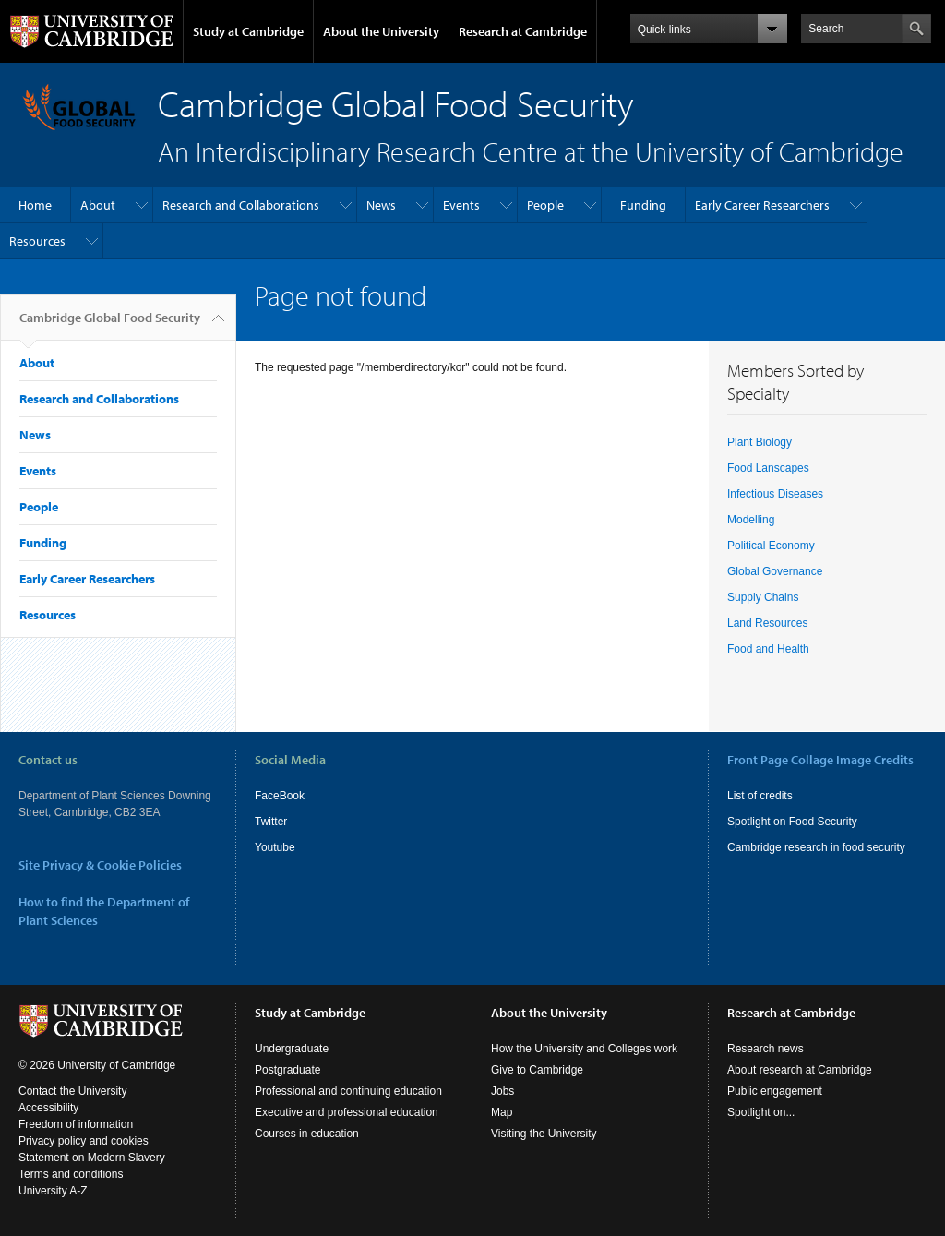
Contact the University (72, 1091)
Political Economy (771, 545)
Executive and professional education (346, 1112)
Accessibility (48, 1107)
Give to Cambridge (537, 1069)
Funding (643, 205)
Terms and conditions (70, 1174)
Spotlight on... (761, 1112)
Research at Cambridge (523, 31)
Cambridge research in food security (816, 847)
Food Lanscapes (768, 468)
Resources (37, 241)
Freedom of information (75, 1124)
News (381, 205)
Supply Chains (762, 597)
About (97, 205)
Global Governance (774, 571)
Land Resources (767, 623)
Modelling (750, 519)
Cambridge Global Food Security (109, 325)
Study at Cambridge (248, 31)
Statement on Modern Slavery (91, 1157)
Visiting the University (544, 1133)
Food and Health (768, 648)
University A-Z (53, 1190)
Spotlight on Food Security (792, 821)
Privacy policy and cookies (83, 1140)
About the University (381, 31)
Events (461, 205)
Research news (765, 1048)
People (545, 205)
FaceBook (280, 795)
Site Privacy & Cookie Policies (100, 865)
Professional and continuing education (348, 1091)
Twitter (271, 821)
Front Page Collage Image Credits (820, 759)
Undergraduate (292, 1048)
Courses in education (307, 1133)
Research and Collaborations (240, 205)
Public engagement (774, 1091)
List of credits (760, 795)
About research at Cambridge (799, 1069)
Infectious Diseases (775, 493)
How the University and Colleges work (584, 1048)
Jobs (502, 1091)
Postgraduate (287, 1069)
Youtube (275, 847)
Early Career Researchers (762, 205)
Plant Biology (759, 442)
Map (501, 1112)
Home (35, 205)
